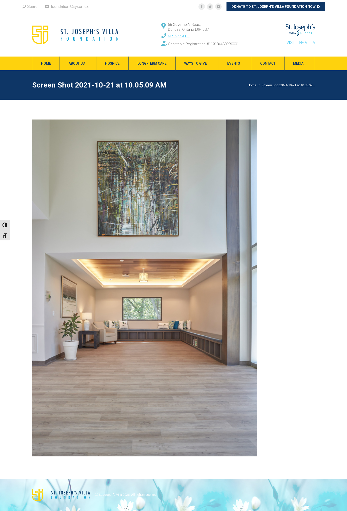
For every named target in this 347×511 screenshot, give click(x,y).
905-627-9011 (179, 36)
